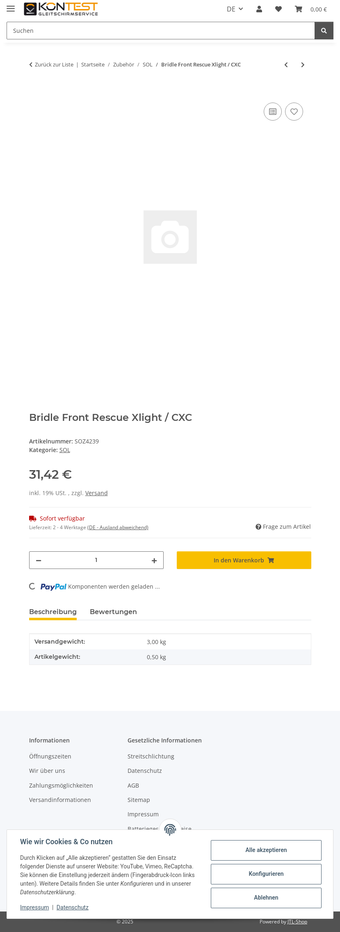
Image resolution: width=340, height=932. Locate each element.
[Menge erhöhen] (154, 560)
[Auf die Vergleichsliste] (273, 112)
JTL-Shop (297, 921)
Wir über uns (47, 770)
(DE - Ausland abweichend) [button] (117, 527)
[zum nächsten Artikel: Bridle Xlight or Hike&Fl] (302, 64)
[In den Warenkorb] (35, 91)
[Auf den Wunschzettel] (294, 112)
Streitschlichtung (151, 756)
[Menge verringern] (39, 560)
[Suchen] (324, 30)
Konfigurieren (266, 873)
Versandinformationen (60, 800)
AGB (133, 785)
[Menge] (96, 560)
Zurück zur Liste (54, 64)
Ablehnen (266, 897)
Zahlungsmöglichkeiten (61, 785)
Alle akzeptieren (266, 850)
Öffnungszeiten (50, 756)
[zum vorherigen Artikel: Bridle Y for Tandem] (286, 64)
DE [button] (231, 9)
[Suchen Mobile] (161, 30)
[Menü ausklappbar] (11, 5)
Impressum (34, 907)
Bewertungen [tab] (113, 612)
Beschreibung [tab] (53, 612)
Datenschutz (73, 907)
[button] (259, 9)
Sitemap (139, 800)
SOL (64, 450)
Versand (96, 493)
